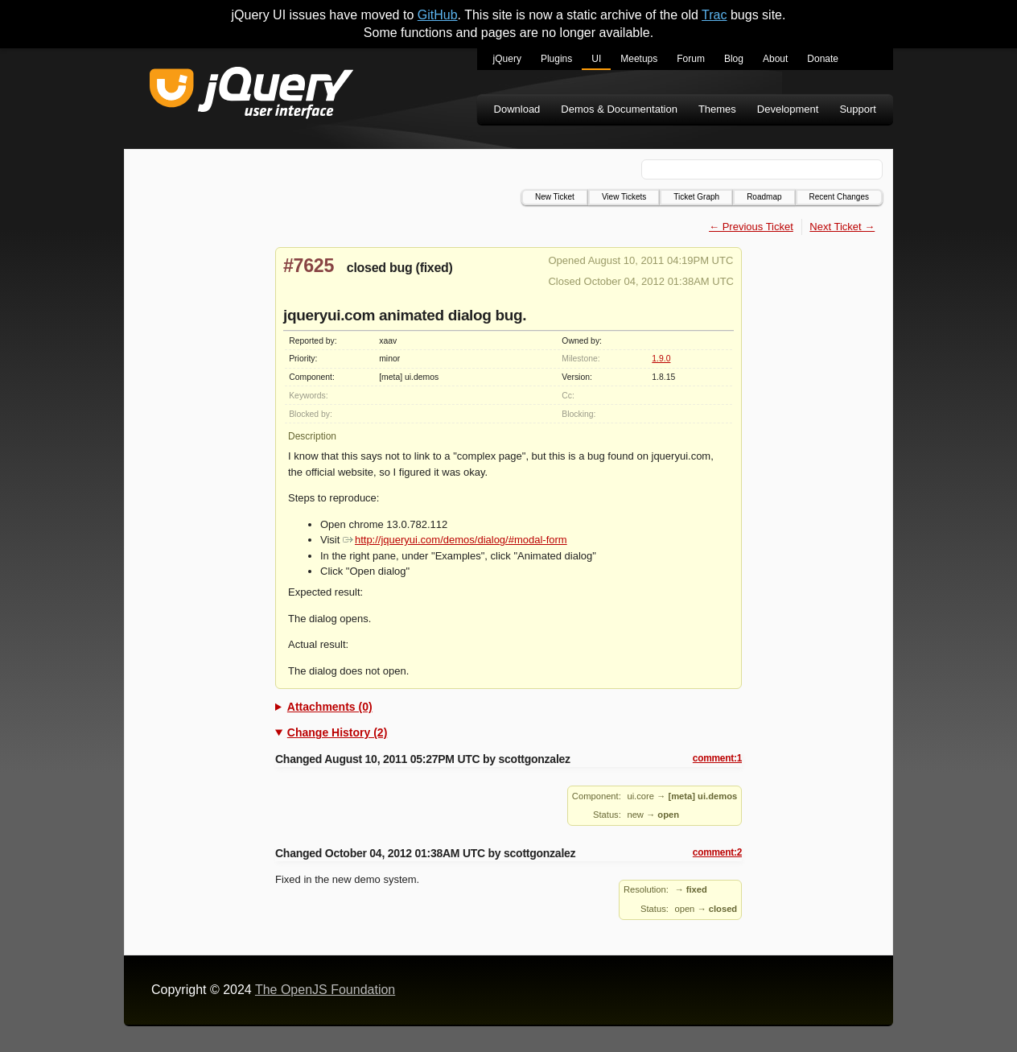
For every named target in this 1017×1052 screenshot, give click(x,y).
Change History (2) (337, 732)
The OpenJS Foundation (325, 989)
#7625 (308, 265)
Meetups (638, 58)
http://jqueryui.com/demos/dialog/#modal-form (455, 540)
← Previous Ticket (751, 227)
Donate (822, 58)
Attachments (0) (330, 706)
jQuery (507, 58)
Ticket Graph (696, 196)
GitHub (438, 15)
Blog (733, 58)
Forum (691, 58)
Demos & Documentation (619, 109)
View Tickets (624, 196)
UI (596, 58)
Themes (717, 109)
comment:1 (717, 758)
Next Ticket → (842, 227)
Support (857, 109)
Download (517, 109)
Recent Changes (839, 196)
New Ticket (554, 196)
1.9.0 (661, 358)
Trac (714, 15)
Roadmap (764, 196)
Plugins (556, 58)
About (775, 58)
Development (788, 109)
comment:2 (717, 852)
